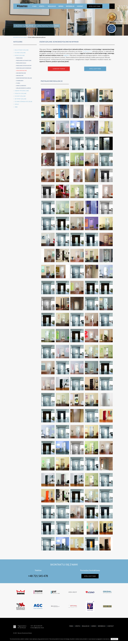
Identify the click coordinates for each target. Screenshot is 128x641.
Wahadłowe (19, 75)
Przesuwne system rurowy (23, 65)
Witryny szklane (20, 99)
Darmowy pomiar (59, 69)
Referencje (70, 6)
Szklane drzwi (87, 51)
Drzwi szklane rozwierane (23, 68)
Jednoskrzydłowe (21, 70)
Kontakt (80, 6)
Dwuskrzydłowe (21, 73)
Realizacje (52, 6)
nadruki (66, 55)
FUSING (18, 83)
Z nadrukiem (19, 80)
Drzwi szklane (23, 37)
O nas (34, 6)
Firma (71, 626)
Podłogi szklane (20, 93)
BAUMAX (16, 37)
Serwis (60, 6)
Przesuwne (19, 58)
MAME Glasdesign (21, 85)
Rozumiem (114, 639)
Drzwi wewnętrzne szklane (24, 78)
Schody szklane (20, 96)
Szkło (17, 104)
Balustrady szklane (22, 50)
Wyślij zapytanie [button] (94, 6)
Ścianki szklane (20, 52)
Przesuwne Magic (21, 63)
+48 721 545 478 (38, 575)
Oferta (42, 6)
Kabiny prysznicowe (22, 90)
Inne (16, 107)
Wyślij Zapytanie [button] (95, 69)
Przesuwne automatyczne (23, 60)
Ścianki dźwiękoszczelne (23, 101)
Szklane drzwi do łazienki (23, 88)
